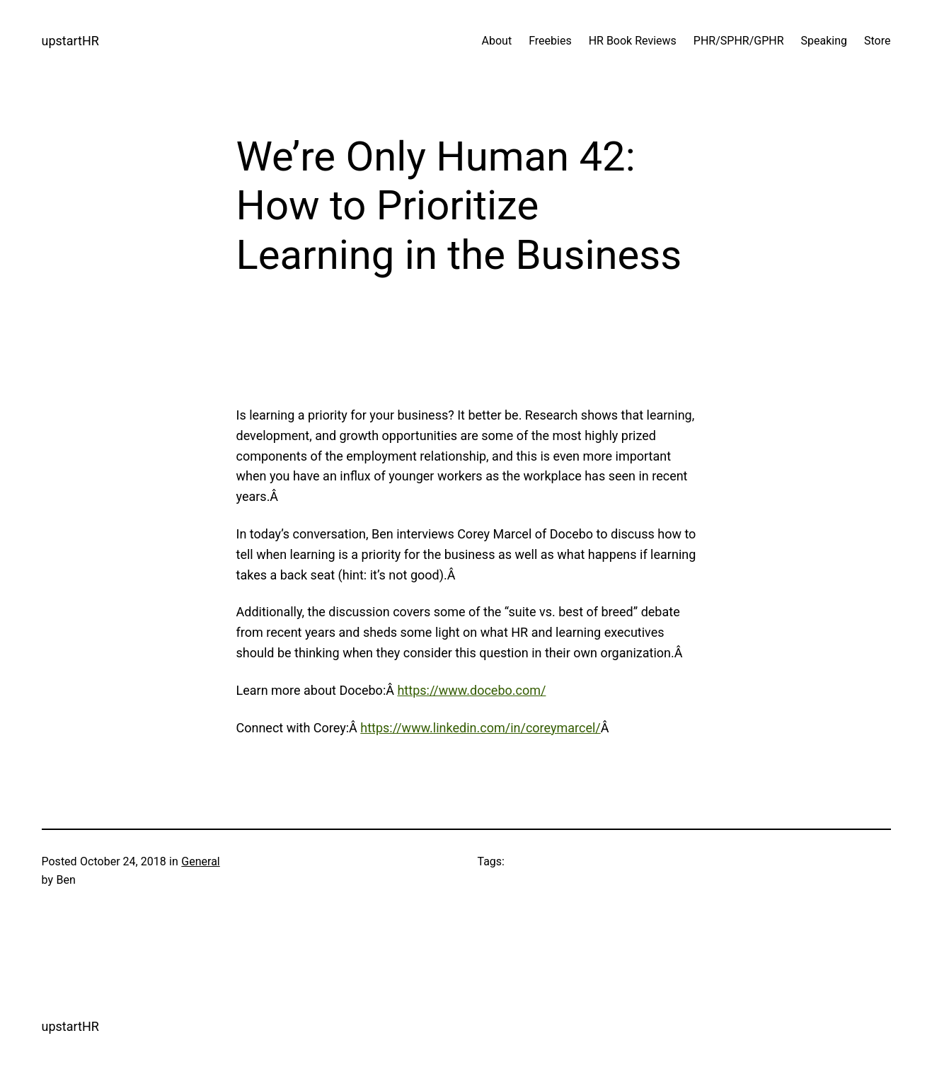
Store (877, 40)
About (497, 40)
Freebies (550, 40)
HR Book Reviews (633, 40)
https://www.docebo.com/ (471, 690)
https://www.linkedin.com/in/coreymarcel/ (480, 727)
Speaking (824, 40)
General (200, 861)
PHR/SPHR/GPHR (739, 40)
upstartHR (70, 40)
